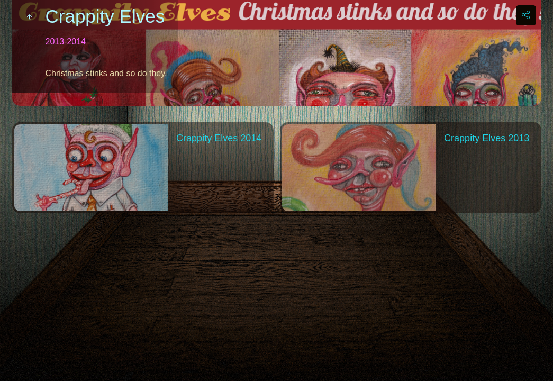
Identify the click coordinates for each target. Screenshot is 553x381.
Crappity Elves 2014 (218, 138)
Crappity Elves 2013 (486, 138)
